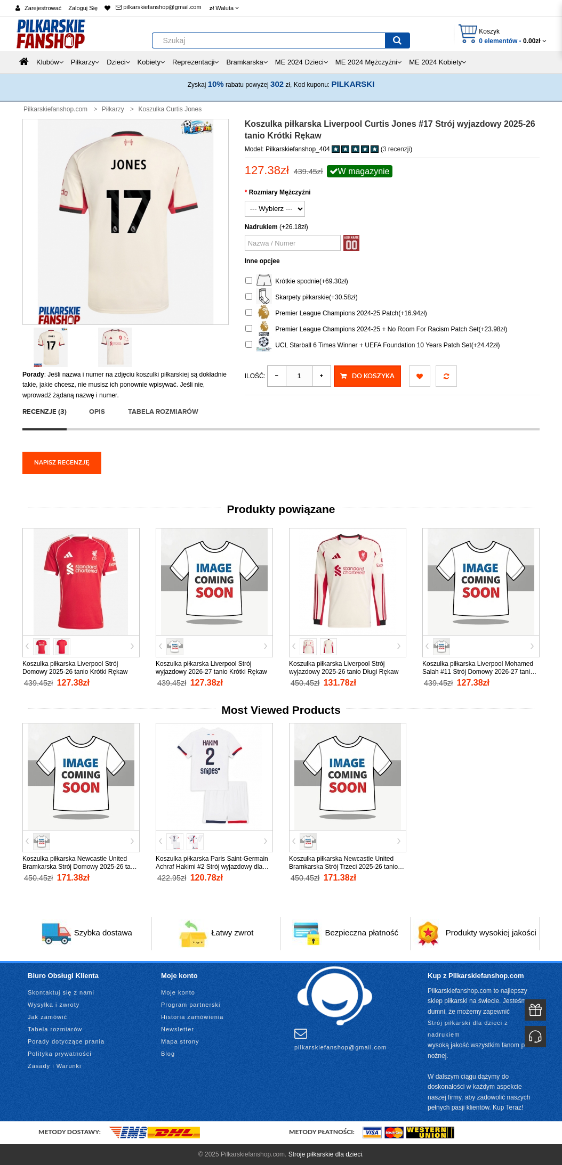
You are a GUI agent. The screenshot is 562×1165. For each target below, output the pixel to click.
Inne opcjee (262, 261)
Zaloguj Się (83, 8)
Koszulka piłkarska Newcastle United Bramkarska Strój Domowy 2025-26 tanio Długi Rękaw (80, 866)
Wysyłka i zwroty (53, 1004)
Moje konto (178, 992)
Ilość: (255, 376)
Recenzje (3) (44, 412)
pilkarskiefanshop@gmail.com (158, 7)
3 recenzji (396, 149)
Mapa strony (180, 1041)
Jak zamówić (47, 1017)
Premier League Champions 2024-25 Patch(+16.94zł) (336, 313)
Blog (168, 1053)
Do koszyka (367, 376)
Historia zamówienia (192, 1017)
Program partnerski (191, 1004)
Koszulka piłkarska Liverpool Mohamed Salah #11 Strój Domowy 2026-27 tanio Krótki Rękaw (478, 671)
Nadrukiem (261, 227)
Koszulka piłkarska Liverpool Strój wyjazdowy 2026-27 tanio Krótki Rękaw (211, 667)
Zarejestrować (43, 8)
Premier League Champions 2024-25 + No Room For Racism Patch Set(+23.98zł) (376, 329)
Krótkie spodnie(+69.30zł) (296, 281)
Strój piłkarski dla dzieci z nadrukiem (468, 1029)
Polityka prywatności (60, 1053)
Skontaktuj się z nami (61, 992)
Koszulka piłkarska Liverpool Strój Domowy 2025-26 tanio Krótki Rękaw (74, 667)
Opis (97, 412)
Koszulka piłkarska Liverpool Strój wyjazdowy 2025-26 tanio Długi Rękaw (343, 667)
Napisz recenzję (62, 463)
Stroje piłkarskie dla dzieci (325, 1154)
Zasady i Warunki (55, 1066)
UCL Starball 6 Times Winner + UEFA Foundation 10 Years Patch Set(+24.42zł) (372, 345)
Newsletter (177, 1029)
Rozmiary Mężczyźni (280, 192)
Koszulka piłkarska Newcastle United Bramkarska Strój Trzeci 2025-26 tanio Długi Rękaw (343, 866)
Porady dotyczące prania (66, 1041)
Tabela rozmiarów (163, 412)
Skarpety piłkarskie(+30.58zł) (301, 297)
